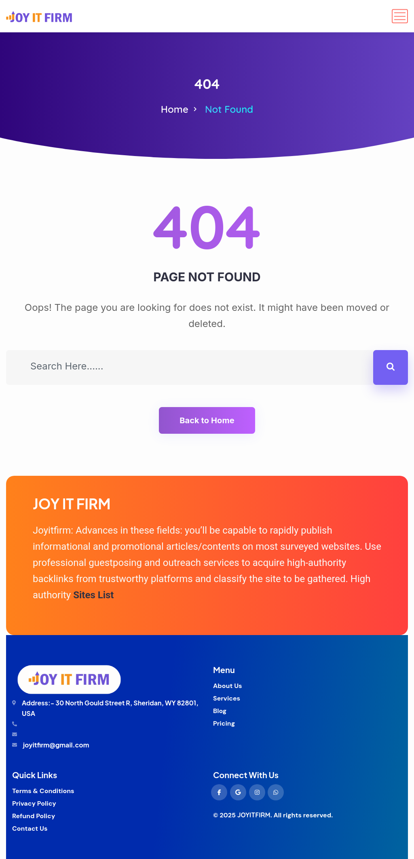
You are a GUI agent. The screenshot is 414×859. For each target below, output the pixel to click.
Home (174, 109)
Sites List (93, 595)
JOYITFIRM (253, 815)
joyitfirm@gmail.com (56, 745)
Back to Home (207, 420)
